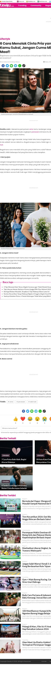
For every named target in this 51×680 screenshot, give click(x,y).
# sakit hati (32, 402)
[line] (11, 65)
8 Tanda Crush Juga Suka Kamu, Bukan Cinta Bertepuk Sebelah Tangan (14, 487)
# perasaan (20, 402)
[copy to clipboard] (24, 65)
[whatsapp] (20, 65)
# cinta (10, 402)
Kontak (44, 661)
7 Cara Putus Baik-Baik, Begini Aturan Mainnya (14, 460)
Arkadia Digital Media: (7, 1)
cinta (31, 129)
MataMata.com (31, 1)
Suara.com (21, 1)
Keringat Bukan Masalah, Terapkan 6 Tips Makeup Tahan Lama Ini (26, 292)
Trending (22, 5)
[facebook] (3, 65)
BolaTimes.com (43, 1)
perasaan (35, 132)
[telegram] (15, 65)
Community (36, 5)
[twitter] (7, 65)
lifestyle (6, 455)
